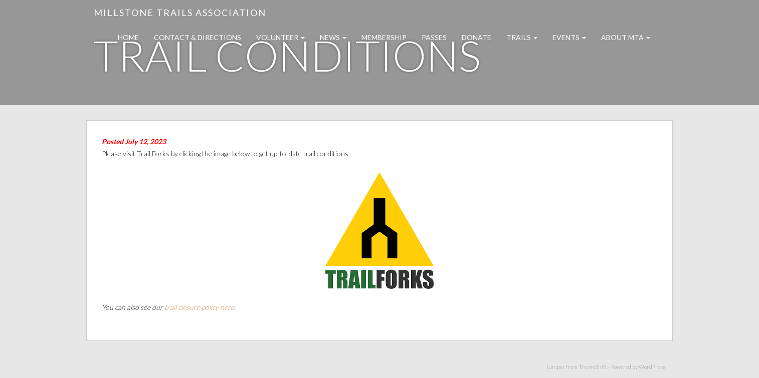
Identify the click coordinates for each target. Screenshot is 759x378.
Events (569, 37)
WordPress (652, 366)
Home (128, 37)
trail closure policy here (199, 307)
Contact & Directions (197, 37)
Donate (476, 37)
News (333, 37)
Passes (434, 37)
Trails (521, 37)
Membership (384, 37)
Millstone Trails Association (180, 12)
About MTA (625, 37)
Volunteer (280, 37)
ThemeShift (593, 366)
